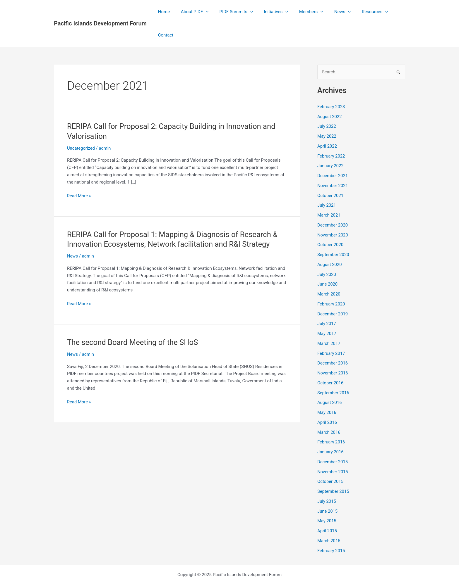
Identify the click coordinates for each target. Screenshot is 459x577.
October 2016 (330, 359)
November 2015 (332, 448)
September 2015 (333, 468)
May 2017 (327, 310)
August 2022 (329, 93)
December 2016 (332, 340)
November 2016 (332, 350)
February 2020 (331, 280)
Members (304, 11)
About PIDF (194, 11)
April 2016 (327, 399)
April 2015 (327, 507)
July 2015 (326, 478)
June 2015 (327, 487)
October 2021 (330, 172)
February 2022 (331, 132)
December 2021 (332, 152)
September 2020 (333, 231)
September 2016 (333, 369)
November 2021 (332, 162)
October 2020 (330, 221)
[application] (205, 11)
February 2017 (331, 330)
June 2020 (327, 261)
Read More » (79, 172)
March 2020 (329, 271)
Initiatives (271, 11)
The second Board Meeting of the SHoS (133, 319)
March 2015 (329, 517)
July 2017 (326, 300)
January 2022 (330, 142)
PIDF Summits (233, 11)
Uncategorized (81, 124)
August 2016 (329, 379)
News (333, 11)
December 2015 (332, 438)
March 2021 (329, 192)
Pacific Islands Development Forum (100, 11)
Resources (363, 11)
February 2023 (331, 83)
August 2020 (329, 241)
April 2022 (327, 122)
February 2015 (331, 527)
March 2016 (329, 409)
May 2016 (327, 389)
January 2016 (330, 428)
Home (166, 11)
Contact (393, 11)
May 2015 (327, 497)
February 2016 (331, 418)
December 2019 (332, 290)
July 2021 (326, 182)
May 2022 (327, 113)
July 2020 (326, 251)
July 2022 (326, 103)
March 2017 (329, 320)
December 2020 (332, 201)
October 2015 (330, 458)
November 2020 (332, 211)
